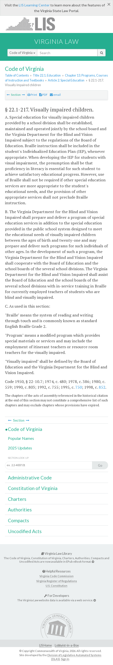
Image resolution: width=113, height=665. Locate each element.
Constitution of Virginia (32, 488)
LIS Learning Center (34, 5)
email (55, 94)
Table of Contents (17, 75)
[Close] (109, 4)
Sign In (65, 659)
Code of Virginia (22, 53)
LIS (33, 24)
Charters (17, 499)
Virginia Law (56, 41)
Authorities (20, 509)
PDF (43, 94)
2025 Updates (20, 447)
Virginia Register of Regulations (56, 581)
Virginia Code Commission (56, 576)
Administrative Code (30, 477)
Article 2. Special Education (66, 80)
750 (78, 387)
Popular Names (21, 438)
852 (102, 387)
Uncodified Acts (25, 531)
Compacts (18, 520)
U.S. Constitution (56, 585)
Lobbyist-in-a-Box (67, 645)
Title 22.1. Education (47, 75)
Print (32, 94)
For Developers (56, 596)
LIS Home (45, 645)
